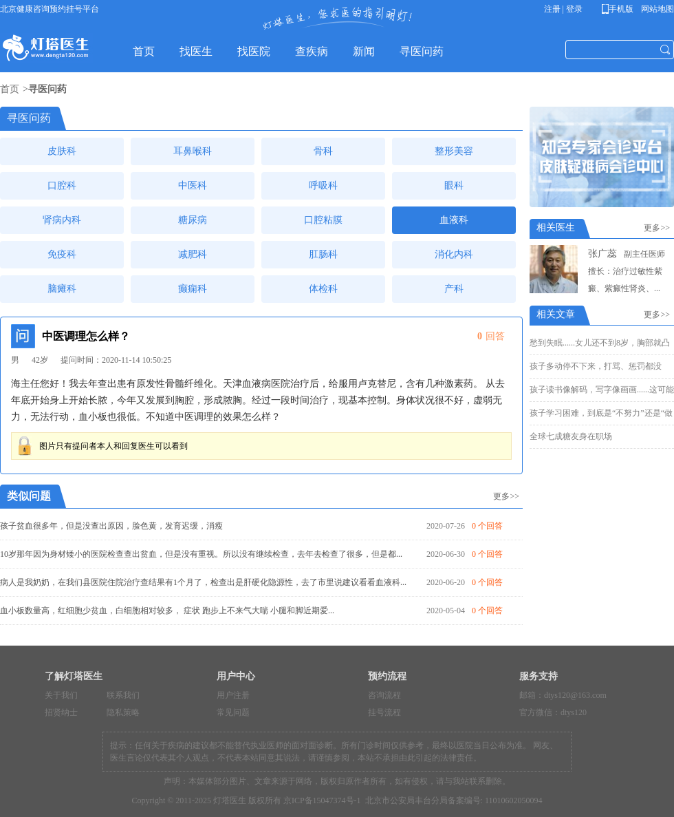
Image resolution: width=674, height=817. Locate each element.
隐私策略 (123, 712)
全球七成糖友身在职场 (571, 436)
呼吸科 (323, 185)
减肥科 (192, 254)
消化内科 (454, 254)
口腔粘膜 (323, 220)
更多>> (506, 496)
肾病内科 (62, 220)
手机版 (620, 9)
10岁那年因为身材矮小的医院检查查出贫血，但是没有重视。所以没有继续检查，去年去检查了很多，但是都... (201, 554)
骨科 (323, 151)
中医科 (192, 185)
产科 (454, 289)
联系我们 (123, 695)
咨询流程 (384, 695)
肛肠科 (323, 254)
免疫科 (61, 254)
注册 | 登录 (563, 9)
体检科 (323, 289)
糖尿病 (192, 220)
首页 (9, 89)
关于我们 (61, 695)
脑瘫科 (61, 289)
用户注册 (233, 695)
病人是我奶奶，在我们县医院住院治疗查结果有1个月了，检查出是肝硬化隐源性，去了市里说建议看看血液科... (203, 582)
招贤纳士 (61, 712)
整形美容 (454, 151)
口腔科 (61, 185)
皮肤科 (61, 151)
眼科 (454, 185)
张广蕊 (602, 253)
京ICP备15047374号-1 (322, 800)
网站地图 (656, 9)
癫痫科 (192, 289)
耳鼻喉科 (192, 151)
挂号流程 (384, 712)
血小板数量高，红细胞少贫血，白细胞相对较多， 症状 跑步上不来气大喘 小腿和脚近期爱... (167, 610)
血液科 (453, 220)
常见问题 (233, 712)
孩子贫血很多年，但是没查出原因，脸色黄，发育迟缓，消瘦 (111, 526)
